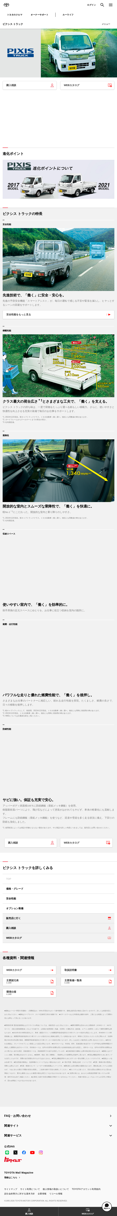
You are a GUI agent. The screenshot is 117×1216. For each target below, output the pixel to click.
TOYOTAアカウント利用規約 (86, 1189)
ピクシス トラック (13, 24)
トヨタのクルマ (14, 15)
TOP (8, 878)
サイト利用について (30, 1189)
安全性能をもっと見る (18, 314)
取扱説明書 (70, 970)
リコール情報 (56, 1193)
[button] (107, 1207)
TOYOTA (6, 4)
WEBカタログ (72, 85)
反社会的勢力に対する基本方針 (19, 1193)
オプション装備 (14, 908)
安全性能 (11, 898)
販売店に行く (13, 918)
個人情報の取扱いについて (56, 1189)
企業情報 (42, 1193)
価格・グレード (14, 888)
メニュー (106, 24)
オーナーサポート (39, 15)
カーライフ (68, 15)
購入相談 (11, 85)
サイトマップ (10, 1189)
